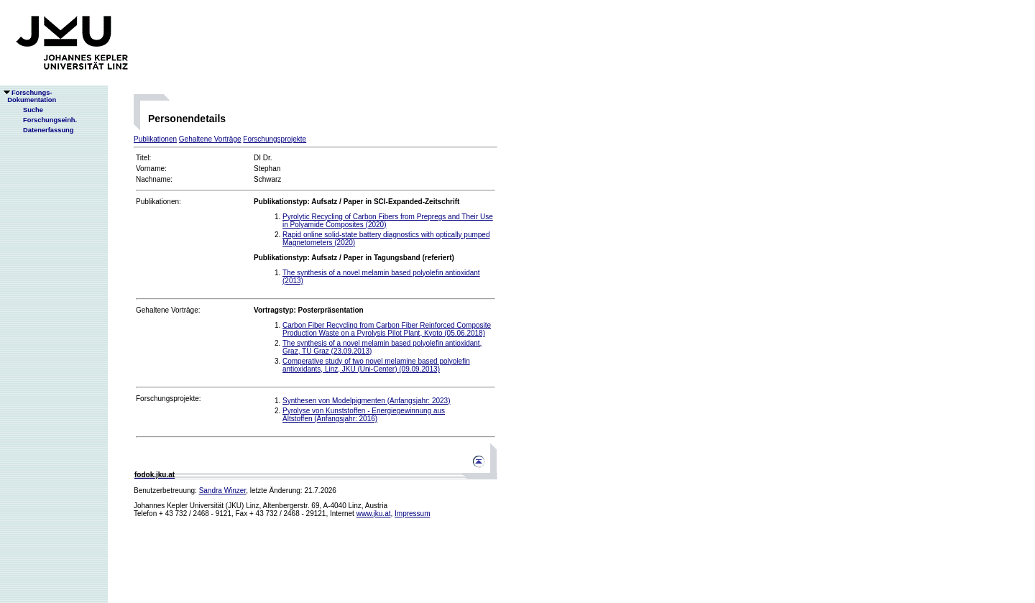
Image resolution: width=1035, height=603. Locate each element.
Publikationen (155, 139)
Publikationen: (158, 202)
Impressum (412, 513)
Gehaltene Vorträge (210, 139)
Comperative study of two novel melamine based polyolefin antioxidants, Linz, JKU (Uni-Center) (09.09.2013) (376, 365)
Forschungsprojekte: (168, 398)
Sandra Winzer (223, 490)
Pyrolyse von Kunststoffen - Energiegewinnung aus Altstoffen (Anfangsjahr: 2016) (363, 415)
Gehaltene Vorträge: (168, 310)
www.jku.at (373, 513)
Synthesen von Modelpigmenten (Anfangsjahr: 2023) (366, 401)
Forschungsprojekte (274, 139)
